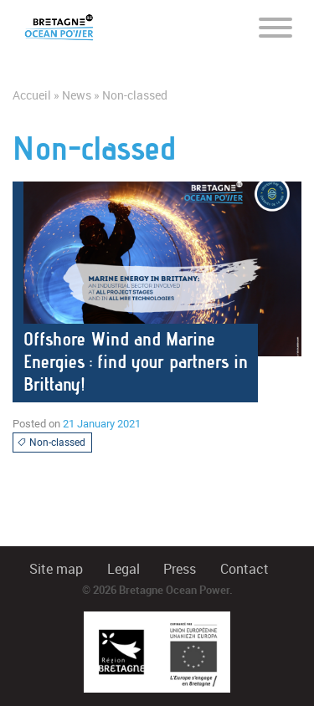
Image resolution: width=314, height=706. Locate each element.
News (76, 95)
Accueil (32, 95)
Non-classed (51, 442)
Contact (244, 569)
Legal (123, 569)
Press (179, 569)
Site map (56, 569)
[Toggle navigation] (275, 27)
